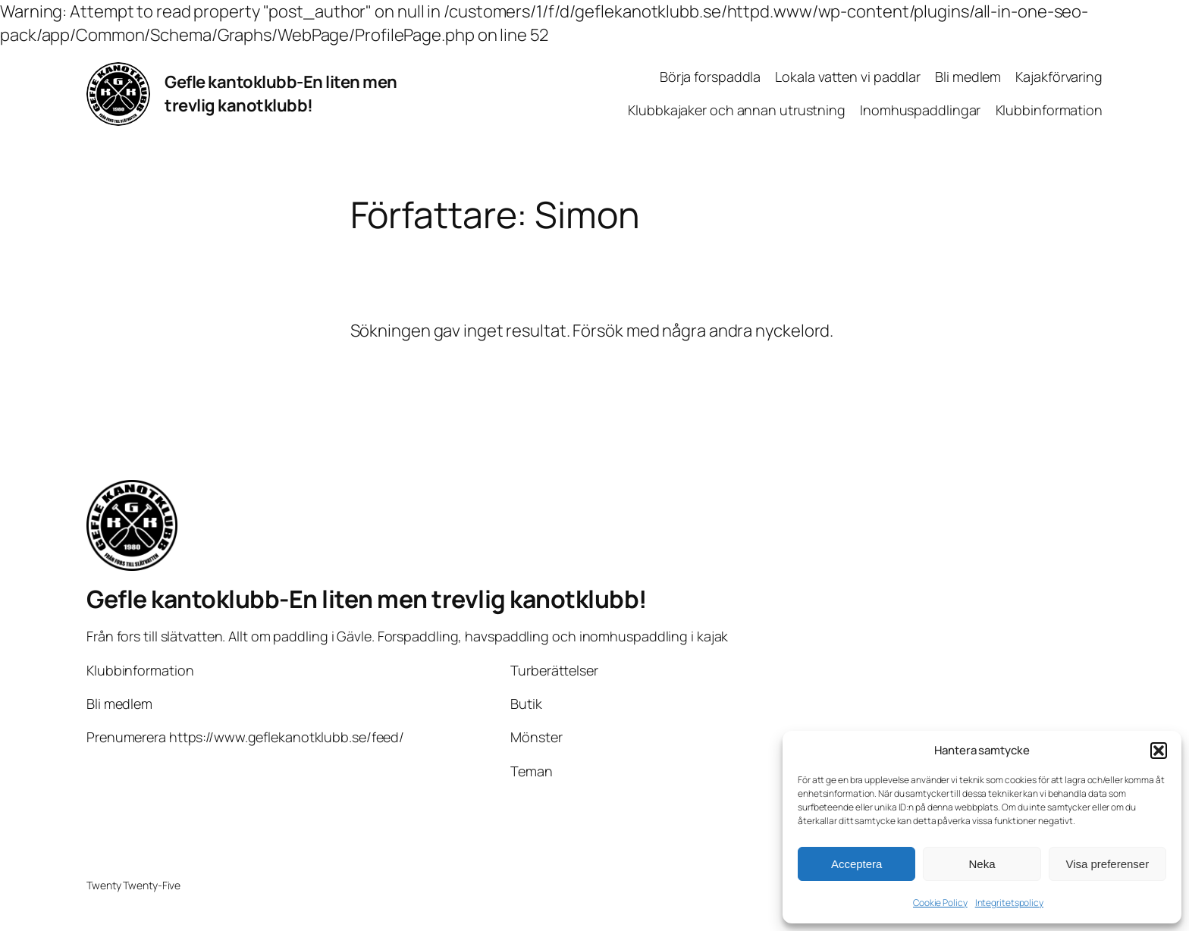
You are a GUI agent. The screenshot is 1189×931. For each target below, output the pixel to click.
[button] (1158, 750)
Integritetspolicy (1009, 902)
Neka (981, 863)
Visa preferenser (1107, 863)
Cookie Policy (940, 902)
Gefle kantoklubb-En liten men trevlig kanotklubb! (281, 94)
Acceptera (857, 863)
